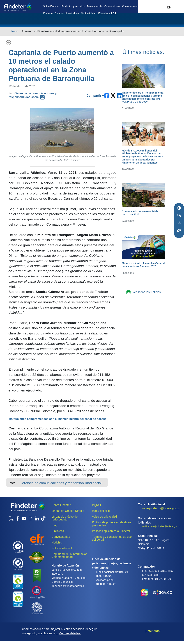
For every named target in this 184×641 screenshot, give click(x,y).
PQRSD (97, 505)
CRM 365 (150, 5)
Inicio (14, 31)
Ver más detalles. (70, 633)
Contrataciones (130, 6)
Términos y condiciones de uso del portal (112, 538)
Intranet (161, 5)
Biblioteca (58, 531)
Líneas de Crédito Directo (68, 510)
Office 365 (156, 5)
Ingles (169, 7)
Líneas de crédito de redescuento (65, 518)
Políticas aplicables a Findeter (111, 531)
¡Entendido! (153, 631)
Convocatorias (112, 6)
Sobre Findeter (51, 6)
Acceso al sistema (176, 5)
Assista (144, 5)
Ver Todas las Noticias (143, 292)
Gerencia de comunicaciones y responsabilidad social (61, 483)
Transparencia (94, 6)
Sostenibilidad (88, 13)
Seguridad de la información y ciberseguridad (69, 555)
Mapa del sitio (101, 510)
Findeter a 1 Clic (107, 13)
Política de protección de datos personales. (111, 524)
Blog (54, 525)
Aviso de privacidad (104, 516)
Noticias (57, 542)
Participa (48, 13)
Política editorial (62, 548)
